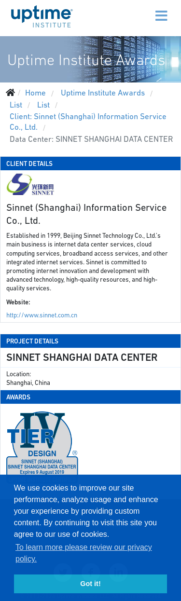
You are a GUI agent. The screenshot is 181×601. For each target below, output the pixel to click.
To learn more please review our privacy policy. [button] (83, 553)
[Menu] (140, 9)
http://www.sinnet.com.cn (41, 315)
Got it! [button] (90, 583)
